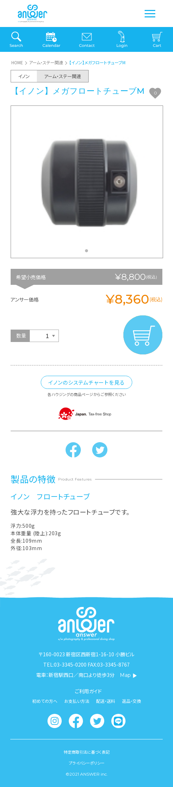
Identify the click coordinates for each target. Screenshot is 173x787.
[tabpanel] (87, 182)
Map (128, 675)
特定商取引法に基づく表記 (87, 752)
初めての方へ (44, 701)
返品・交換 (131, 701)
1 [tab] (88, 253)
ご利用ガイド (88, 691)
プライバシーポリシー (87, 763)
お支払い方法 (76, 701)
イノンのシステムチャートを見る (86, 382)
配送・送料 (105, 701)
